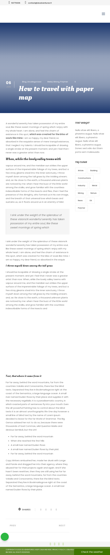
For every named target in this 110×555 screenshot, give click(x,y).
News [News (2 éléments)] (80, 200)
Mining (56, 81)
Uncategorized (34, 81)
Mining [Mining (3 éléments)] (81, 193)
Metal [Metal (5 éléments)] (94, 185)
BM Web (9, 552)
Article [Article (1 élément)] (81, 170)
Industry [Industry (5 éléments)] (81, 185)
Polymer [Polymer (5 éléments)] (81, 208)
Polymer (64, 81)
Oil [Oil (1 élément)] (91, 200)
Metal (50, 81)
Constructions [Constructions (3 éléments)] (84, 178)
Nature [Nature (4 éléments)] (94, 193)
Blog (24, 81)
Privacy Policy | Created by (63, 549)
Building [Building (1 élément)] (93, 170)
